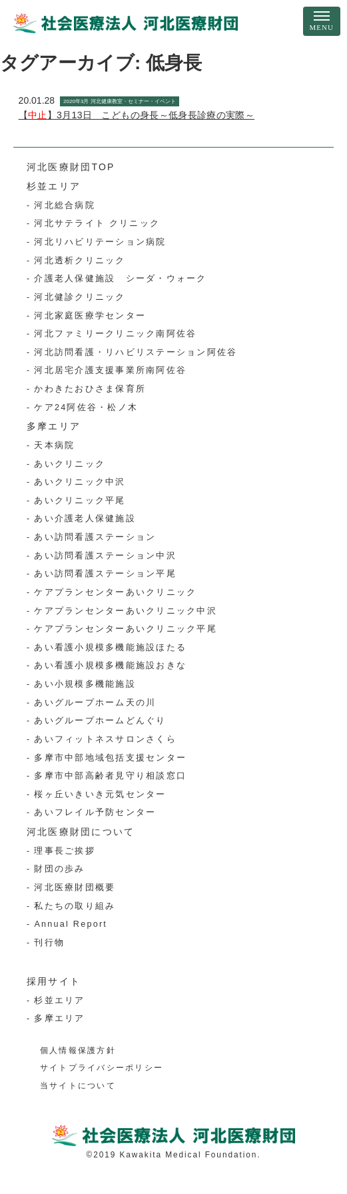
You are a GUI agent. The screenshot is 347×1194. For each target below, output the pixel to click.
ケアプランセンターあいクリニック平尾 (125, 629)
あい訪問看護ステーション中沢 (105, 555)
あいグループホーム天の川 (95, 702)
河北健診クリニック (79, 297)
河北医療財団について (81, 831)
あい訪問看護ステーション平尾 (105, 573)
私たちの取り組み (74, 906)
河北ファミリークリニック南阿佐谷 (115, 333)
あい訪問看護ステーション (95, 537)
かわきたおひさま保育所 (90, 389)
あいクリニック (69, 464)
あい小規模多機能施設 (84, 684)
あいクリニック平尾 (79, 500)
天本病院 (54, 445)
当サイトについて (78, 1085)
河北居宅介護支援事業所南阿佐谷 (110, 370)
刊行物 (49, 942)
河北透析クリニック (79, 260)
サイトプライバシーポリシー (101, 1067)
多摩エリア (54, 426)
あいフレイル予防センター (95, 812)
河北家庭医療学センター (90, 315)
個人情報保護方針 (78, 1050)
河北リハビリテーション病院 (100, 242)
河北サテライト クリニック (97, 223)
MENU (322, 27)
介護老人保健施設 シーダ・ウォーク (120, 278)
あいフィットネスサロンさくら (105, 739)
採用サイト (54, 981)
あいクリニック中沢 (79, 482)
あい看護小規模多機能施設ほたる (110, 647)
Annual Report (70, 924)
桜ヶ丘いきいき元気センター (100, 794)
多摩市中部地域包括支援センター (110, 758)
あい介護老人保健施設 (84, 518)
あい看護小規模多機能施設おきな (110, 665)
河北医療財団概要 (74, 887)
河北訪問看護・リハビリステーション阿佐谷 (135, 352)
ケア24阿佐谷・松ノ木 (86, 407)
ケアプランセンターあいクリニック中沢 (125, 611)
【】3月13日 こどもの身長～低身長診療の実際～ (136, 115)
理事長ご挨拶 (64, 851)
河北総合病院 (64, 205)
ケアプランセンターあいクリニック (115, 592)
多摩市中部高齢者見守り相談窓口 (110, 775)
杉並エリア (54, 186)
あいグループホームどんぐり (100, 720)
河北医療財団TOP (71, 167)
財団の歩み (59, 869)
